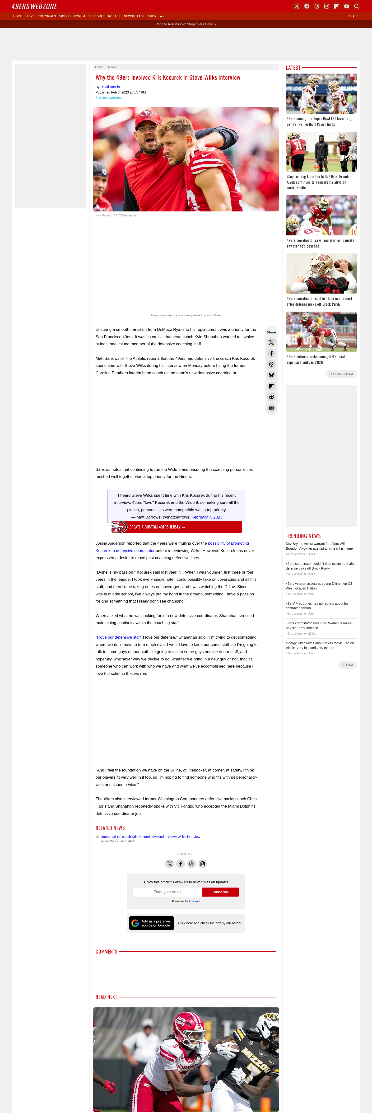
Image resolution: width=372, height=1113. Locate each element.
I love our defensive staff (119, 635)
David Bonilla (110, 87)
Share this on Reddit (271, 397)
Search (356, 6)
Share (353, 16)
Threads (191, 859)
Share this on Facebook (271, 353)
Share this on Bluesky (271, 375)
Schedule (96, 16)
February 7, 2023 (206, 515)
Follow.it (194, 899)
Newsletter (134, 16)
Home (17, 16)
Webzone (35, 6)
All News (348, 664)
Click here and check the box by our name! (209, 921)
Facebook (180, 859)
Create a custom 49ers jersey (157, 524)
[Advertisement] (186, 44)
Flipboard (336, 6)
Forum (79, 16)
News (30, 16)
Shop (152, 16)
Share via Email (271, 407)
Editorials (47, 16)
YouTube (346, 6)
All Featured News (341, 373)
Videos (65, 16)
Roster (114, 16)
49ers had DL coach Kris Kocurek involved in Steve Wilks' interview (150, 834)
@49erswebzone (110, 97)
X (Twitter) (297, 6)
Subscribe (221, 890)
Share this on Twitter (271, 342)
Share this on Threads (271, 364)
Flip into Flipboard (271, 386)
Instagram (202, 859)
